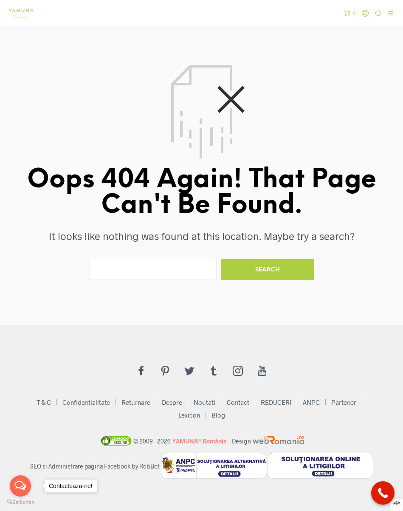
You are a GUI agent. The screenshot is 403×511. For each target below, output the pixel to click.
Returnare (135, 402)
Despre (172, 402)
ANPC (311, 402)
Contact (238, 402)
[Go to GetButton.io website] (20, 502)
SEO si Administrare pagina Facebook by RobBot (95, 466)
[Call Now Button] (383, 493)
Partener (343, 402)
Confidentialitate (86, 402)
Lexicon (189, 415)
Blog (218, 415)
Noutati (204, 402)
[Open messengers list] (20, 486)
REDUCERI (276, 402)
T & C (44, 402)
